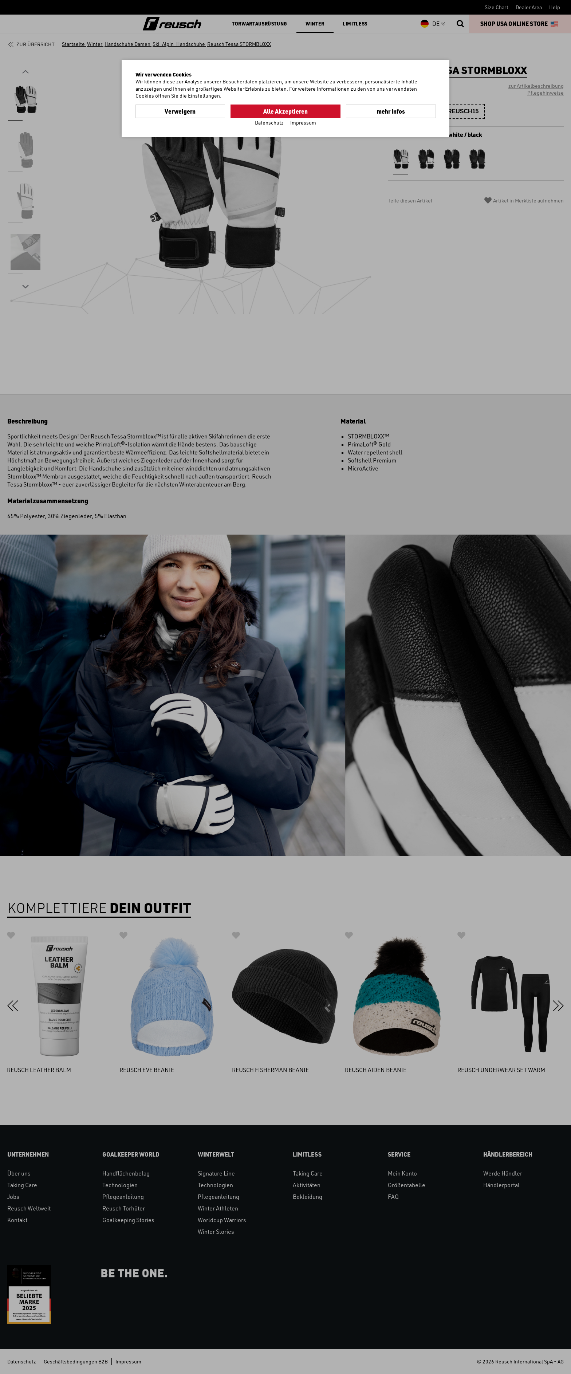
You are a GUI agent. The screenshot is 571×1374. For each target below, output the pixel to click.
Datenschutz (269, 122)
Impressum (303, 122)
